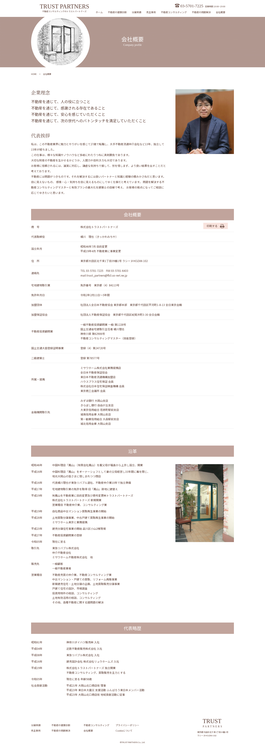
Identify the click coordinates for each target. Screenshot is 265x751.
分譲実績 (136, 12)
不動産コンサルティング (174, 12)
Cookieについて (124, 730)
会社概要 (220, 12)
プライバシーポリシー (127, 725)
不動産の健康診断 (117, 12)
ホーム (99, 12)
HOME (34, 74)
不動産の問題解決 (201, 12)
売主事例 (151, 12)
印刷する (215, 226)
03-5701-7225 (191, 6)
